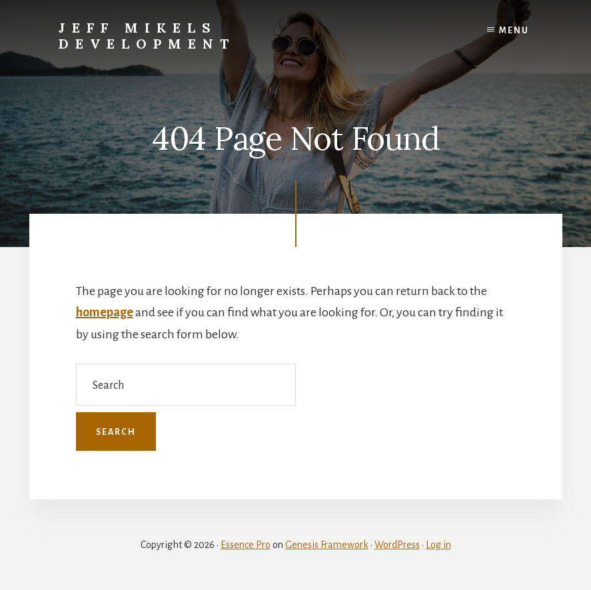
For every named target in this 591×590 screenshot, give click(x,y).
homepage (104, 312)
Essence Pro (246, 544)
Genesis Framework (326, 544)
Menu (514, 30)
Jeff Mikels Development (147, 35)
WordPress (397, 544)
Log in (438, 544)
